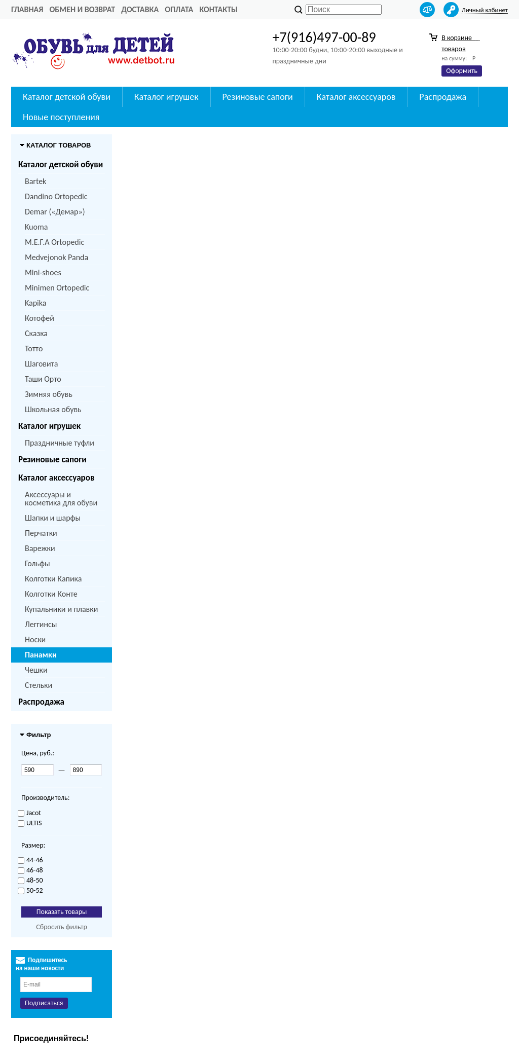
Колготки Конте (51, 594)
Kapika (35, 303)
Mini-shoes (43, 272)
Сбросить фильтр (61, 927)
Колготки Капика (53, 578)
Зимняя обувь (48, 394)
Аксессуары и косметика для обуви (61, 498)
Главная (27, 9)
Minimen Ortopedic (57, 287)
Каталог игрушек (166, 96)
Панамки (41, 655)
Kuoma (36, 227)
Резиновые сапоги (258, 96)
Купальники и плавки (61, 609)
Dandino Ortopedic (56, 196)
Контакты (218, 9)
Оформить (461, 70)
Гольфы (37, 563)
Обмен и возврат (82, 9)
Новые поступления (61, 117)
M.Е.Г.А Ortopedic (54, 242)
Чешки (36, 670)
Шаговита (41, 364)
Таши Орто (43, 379)
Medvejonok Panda (56, 257)
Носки (35, 639)
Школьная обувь (53, 409)
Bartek (35, 181)
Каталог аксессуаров (356, 96)
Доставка (140, 9)
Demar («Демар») (55, 211)
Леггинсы (41, 624)
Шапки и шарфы (53, 518)
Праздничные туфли (59, 443)
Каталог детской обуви (66, 96)
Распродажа (442, 96)
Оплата (179, 9)
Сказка (36, 333)
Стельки (38, 685)
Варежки (40, 548)
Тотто (34, 348)
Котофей (39, 318)
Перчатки (41, 533)
